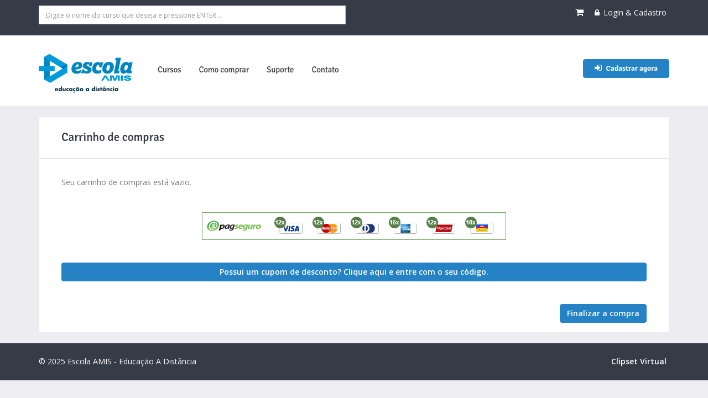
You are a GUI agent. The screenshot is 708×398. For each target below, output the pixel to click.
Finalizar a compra (603, 313)
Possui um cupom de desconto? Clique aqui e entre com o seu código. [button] (354, 271)
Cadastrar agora (626, 68)
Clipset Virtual (639, 361)
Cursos (169, 70)
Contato (325, 70)
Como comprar (224, 70)
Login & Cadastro (631, 12)
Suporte (280, 70)
